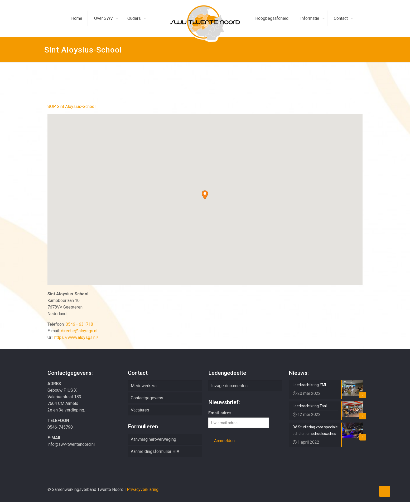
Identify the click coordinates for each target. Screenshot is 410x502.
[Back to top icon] (384, 491)
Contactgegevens (147, 397)
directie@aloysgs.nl (79, 330)
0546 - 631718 (79, 324)
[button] (205, 195)
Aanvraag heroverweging (153, 439)
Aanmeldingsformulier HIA (155, 451)
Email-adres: (220, 412)
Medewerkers (144, 385)
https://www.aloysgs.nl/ (76, 337)
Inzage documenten (229, 385)
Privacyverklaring (142, 489)
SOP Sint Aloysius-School (71, 106)
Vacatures (140, 410)
